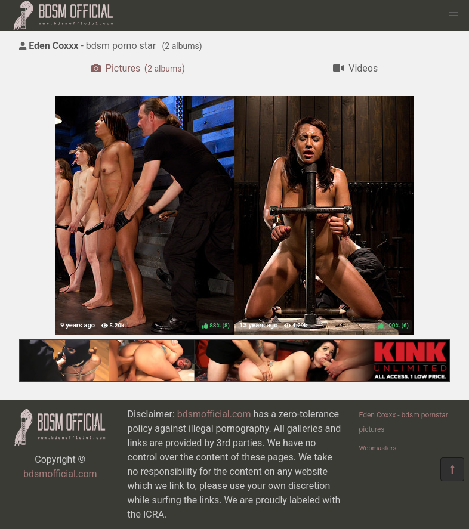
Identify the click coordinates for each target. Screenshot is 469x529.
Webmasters (378, 448)
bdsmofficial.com (60, 473)
